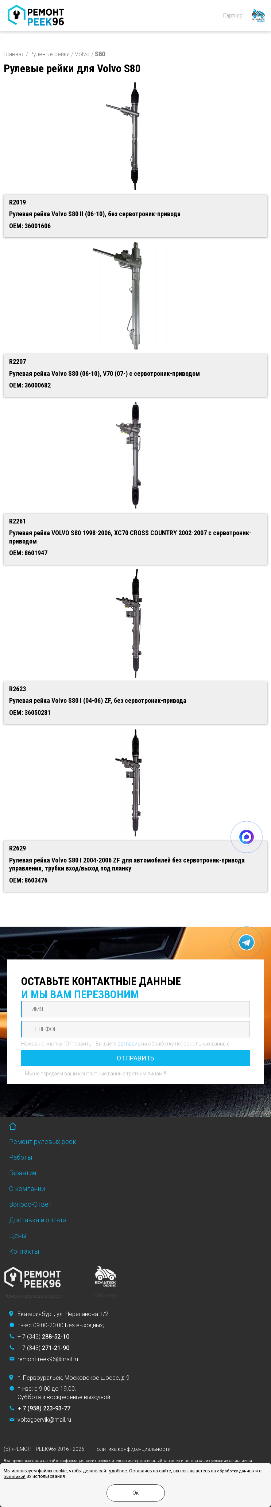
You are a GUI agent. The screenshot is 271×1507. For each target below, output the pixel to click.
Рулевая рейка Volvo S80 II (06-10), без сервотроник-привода (95, 214)
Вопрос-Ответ (30, 1204)
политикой (15, 1476)
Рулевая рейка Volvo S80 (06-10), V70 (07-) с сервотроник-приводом (104, 373)
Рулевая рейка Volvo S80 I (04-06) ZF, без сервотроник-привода (97, 700)
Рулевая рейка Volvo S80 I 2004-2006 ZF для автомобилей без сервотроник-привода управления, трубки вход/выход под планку (127, 864)
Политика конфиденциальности (132, 1449)
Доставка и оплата (37, 1220)
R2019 (17, 202)
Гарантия (22, 1173)
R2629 (17, 848)
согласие (128, 1044)
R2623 (17, 689)
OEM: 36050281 (30, 712)
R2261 (17, 521)
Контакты (24, 1251)
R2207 (17, 361)
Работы (20, 1157)
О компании (27, 1188)
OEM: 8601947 (28, 553)
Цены (17, 1235)
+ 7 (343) (43, 1336)
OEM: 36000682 (30, 385)
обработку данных (235, 1471)
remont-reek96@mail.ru (48, 1359)
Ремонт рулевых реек (42, 1141)
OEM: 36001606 (30, 226)
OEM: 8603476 (28, 880)
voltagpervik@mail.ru (44, 1419)
